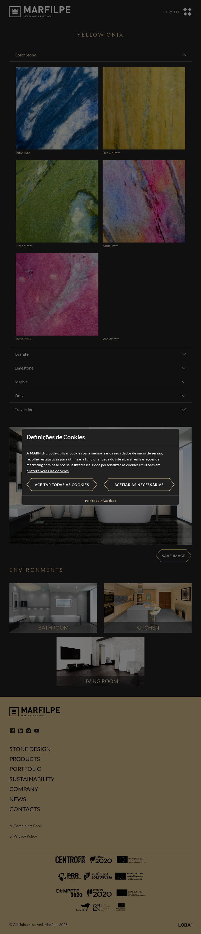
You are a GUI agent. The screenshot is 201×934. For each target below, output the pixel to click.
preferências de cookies (47, 471)
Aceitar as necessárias (139, 484)
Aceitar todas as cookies (62, 484)
